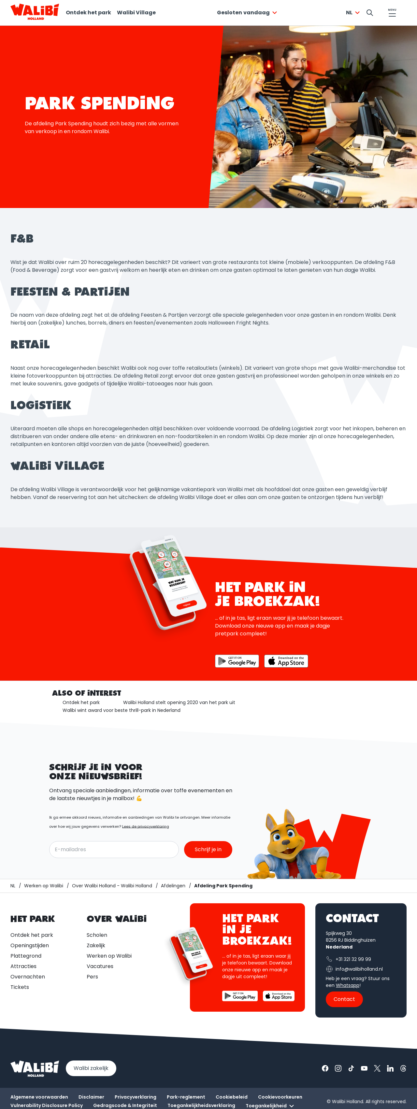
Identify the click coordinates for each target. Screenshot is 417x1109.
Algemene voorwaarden (39, 1097)
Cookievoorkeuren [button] (280, 1097)
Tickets (19, 987)
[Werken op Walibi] (43, 885)
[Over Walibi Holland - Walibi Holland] (112, 885)
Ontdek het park (88, 12)
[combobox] (248, 13)
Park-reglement (186, 1097)
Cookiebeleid (232, 1097)
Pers (92, 976)
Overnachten (27, 976)
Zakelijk (96, 945)
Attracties (23, 966)
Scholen (97, 935)
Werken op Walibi (109, 956)
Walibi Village (136, 12)
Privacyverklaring (135, 1097)
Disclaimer (91, 1097)
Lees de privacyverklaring (145, 826)
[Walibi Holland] (12, 885)
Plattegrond (25, 956)
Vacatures (100, 966)
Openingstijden (29, 945)
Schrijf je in (208, 849)
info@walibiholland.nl (354, 969)
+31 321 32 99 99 (348, 959)
